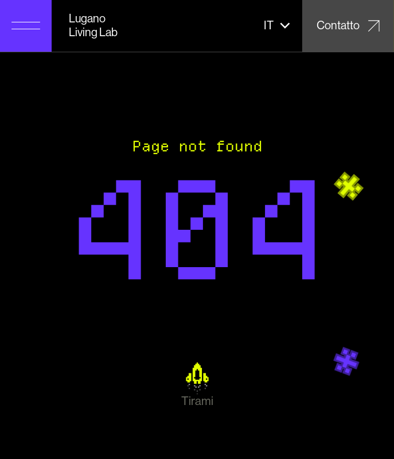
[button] (277, 26)
